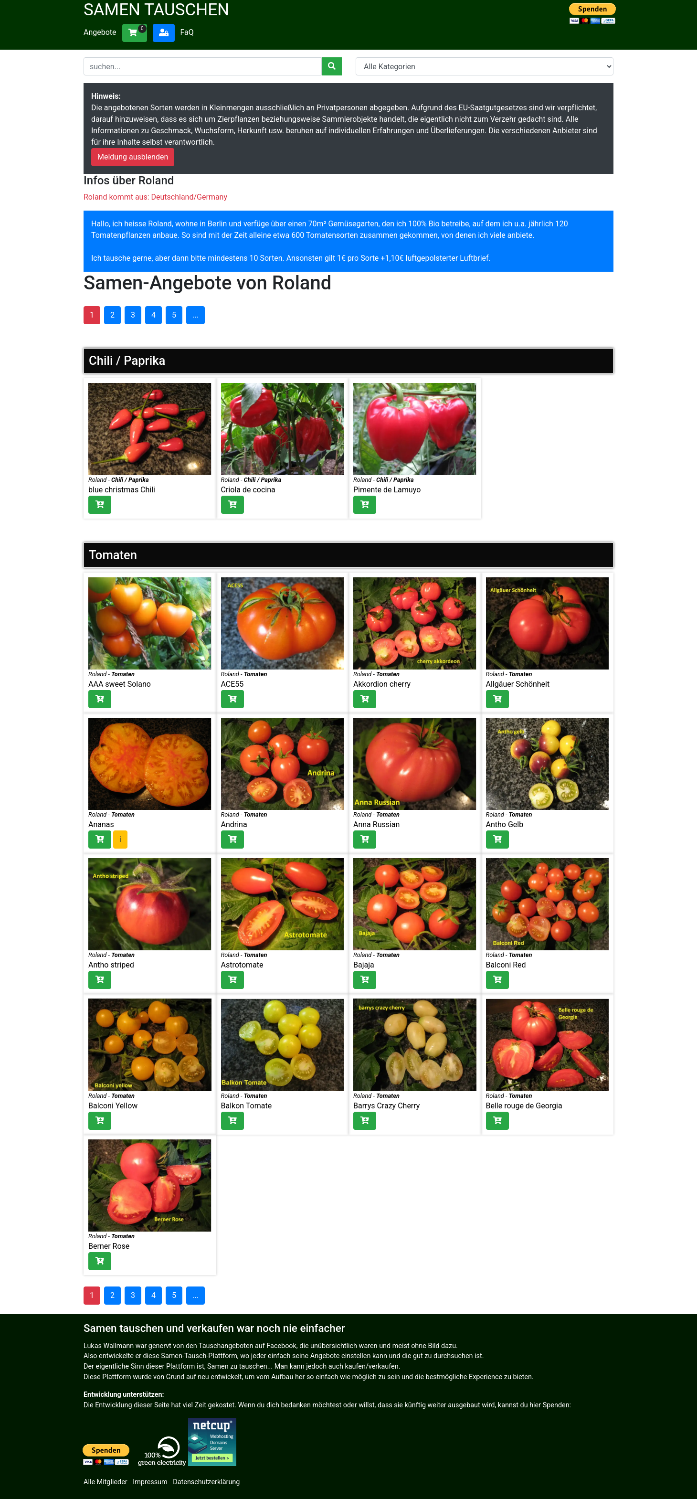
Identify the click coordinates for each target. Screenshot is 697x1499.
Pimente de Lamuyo (387, 489)
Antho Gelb (505, 824)
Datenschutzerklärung (206, 1482)
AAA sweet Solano (119, 684)
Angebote (100, 32)
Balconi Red (506, 964)
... (195, 314)
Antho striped (111, 964)
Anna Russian (376, 824)
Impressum (150, 1482)
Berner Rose (108, 1246)
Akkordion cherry (382, 684)
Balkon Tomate (246, 1105)
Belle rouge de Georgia (524, 1105)
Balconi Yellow (112, 1105)
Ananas (101, 824)
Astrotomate (242, 964)
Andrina (234, 824)
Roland (97, 479)
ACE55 (232, 684)
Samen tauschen (156, 10)
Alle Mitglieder (105, 1482)
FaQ (186, 32)
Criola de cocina (248, 489)
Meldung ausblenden (132, 156)
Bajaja (363, 964)
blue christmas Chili (121, 489)
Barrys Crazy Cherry (386, 1105)
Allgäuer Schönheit (518, 684)
